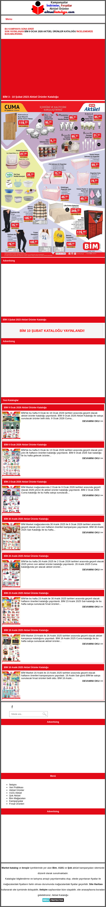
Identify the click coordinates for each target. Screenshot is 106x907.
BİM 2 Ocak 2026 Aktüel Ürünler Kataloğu (25, 482)
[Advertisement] (53, 68)
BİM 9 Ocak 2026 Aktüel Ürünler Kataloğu (50, 31)
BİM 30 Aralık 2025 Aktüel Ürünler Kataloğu (26, 519)
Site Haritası (96, 884)
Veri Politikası (16, 787)
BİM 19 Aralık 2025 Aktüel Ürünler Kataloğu (26, 630)
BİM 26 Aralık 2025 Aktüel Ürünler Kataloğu (26, 556)
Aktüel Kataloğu (60, 895)
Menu (9, 19)
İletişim (13, 784)
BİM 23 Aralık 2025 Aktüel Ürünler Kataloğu (26, 593)
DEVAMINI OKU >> (92, 421)
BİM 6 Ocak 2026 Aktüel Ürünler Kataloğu (25, 444)
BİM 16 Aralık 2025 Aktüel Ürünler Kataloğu (26, 667)
